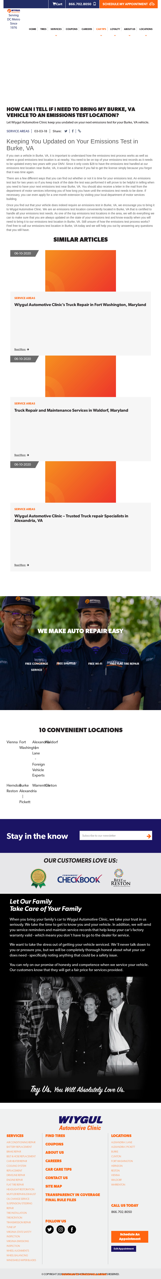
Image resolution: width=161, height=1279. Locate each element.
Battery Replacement (19, 1144)
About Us (129, 29)
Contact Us (56, 1175)
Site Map (53, 1184)
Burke (24, 783)
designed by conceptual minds (84, 1272)
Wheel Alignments (18, 1248)
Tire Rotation (14, 1215)
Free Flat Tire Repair (124, 663)
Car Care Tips (58, 1167)
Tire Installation (17, 1210)
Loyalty (115, 29)
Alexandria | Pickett (123, 1144)
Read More (21, 349)
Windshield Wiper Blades (21, 1258)
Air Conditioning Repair (21, 1140)
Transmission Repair (19, 1220)
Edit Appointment (124, 1246)
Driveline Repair (16, 1172)
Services (56, 29)
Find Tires (55, 1133)
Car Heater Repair (17, 1158)
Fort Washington (122, 1158)
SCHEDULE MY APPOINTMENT (129, 4)
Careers (87, 29)
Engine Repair (15, 1177)
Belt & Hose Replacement (21, 1154)
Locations (146, 29)
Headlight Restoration (20, 1187)
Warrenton (40, 783)
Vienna (12, 742)
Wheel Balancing (17, 1253)
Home (32, 29)
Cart (57, 4)
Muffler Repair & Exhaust (21, 1191)
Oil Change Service (18, 1196)
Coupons (72, 29)
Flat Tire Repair (15, 1182)
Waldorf (51, 742)
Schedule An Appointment (129, 1234)
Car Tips (101, 29)
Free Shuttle (66, 663)
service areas (18, 131)
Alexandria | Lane (121, 1140)
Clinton (51, 783)
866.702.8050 (82, 4)
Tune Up (11, 1224)
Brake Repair (14, 1149)
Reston (12, 789)
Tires (43, 29)
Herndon (14, 783)
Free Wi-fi (95, 663)
